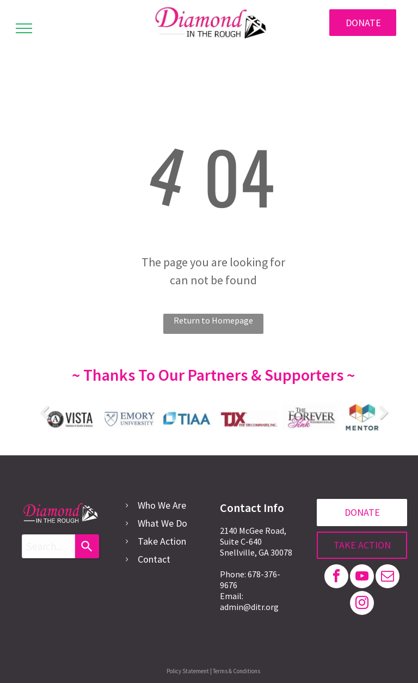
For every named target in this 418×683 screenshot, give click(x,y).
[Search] (87, 546)
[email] (387, 577)
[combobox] (48, 546)
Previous (44, 412)
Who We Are (162, 505)
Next (382, 412)
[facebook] (336, 577)
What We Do (162, 523)
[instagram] (362, 604)
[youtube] (362, 577)
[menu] (24, 28)
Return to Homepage (213, 320)
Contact (154, 559)
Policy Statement (188, 671)
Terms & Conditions (236, 671)
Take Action (162, 541)
